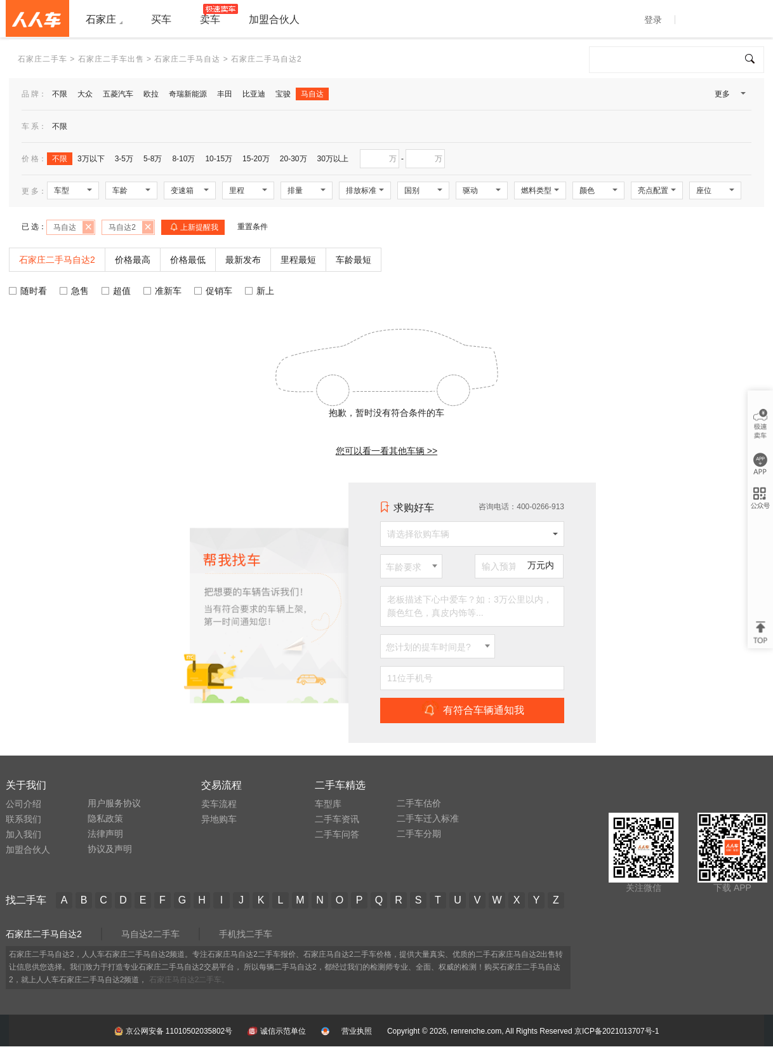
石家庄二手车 (42, 59)
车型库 (328, 804)
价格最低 (188, 260)
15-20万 (256, 158)
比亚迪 (253, 94)
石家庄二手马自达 (187, 59)
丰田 (224, 94)
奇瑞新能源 (188, 94)
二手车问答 (337, 834)
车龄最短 (353, 260)
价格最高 (132, 260)
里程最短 (298, 260)
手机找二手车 (245, 934)
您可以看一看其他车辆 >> (386, 451)
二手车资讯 (337, 819)
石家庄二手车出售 (111, 59)
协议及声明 (110, 849)
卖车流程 (219, 804)
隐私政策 (105, 818)
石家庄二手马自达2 (44, 934)
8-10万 (183, 158)
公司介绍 (23, 804)
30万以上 (332, 158)
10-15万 (218, 158)
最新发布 (243, 260)
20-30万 (293, 158)
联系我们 (23, 819)
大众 (85, 94)
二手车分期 (419, 834)
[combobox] (411, 566)
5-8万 (152, 158)
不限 (59, 94)
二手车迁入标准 (428, 818)
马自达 (312, 94)
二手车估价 (419, 803)
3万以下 (91, 158)
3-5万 (124, 158)
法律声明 (105, 834)
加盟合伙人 (28, 849)
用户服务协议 (114, 803)
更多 (729, 96)
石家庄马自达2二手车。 (189, 979)
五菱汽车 (118, 94)
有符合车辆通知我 (472, 709)
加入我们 (23, 834)
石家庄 (101, 19)
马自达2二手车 (150, 934)
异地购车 (219, 819)
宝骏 (283, 94)
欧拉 (151, 94)
